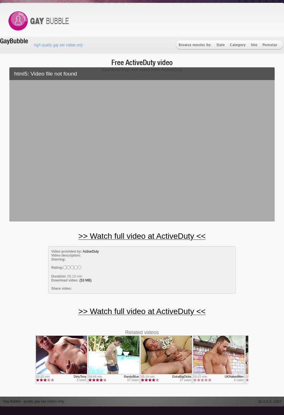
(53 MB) (85, 280)
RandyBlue (131, 376)
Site (254, 45)
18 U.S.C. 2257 (269, 402)
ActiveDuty (90, 251)
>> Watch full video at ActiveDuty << (142, 236)
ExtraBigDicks (181, 376)
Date (221, 45)
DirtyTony (80, 376)
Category (238, 45)
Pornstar (269, 45)
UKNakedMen (234, 376)
